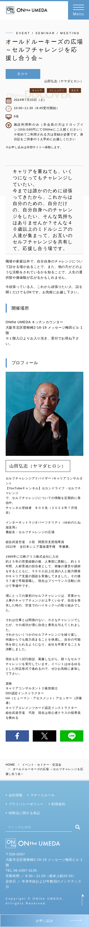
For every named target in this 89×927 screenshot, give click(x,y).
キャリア (37, 90)
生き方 (75, 90)
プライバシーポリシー (26, 804)
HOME (10, 764)
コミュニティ (56, 90)
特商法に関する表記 (24, 813)
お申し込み (44, 921)
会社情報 (16, 795)
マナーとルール (42, 795)
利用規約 (58, 804)
